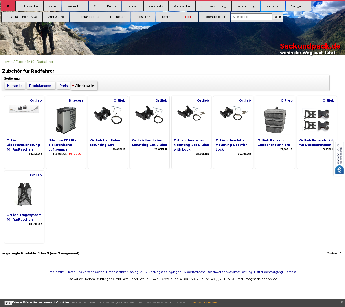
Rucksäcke (182, 6)
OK (8, 303)
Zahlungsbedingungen (165, 272)
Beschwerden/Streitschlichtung (229, 272)
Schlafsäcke (29, 6)
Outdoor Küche (105, 6)
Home (7, 62)
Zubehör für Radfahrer (34, 62)
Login (189, 16)
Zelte (52, 6)
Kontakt (290, 272)
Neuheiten (117, 16)
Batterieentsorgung (268, 272)
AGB (143, 272)
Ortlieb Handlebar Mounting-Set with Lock (232, 144)
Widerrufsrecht (194, 272)
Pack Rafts (156, 6)
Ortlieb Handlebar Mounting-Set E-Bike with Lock (191, 144)
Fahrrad (132, 6)
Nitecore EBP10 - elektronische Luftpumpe (62, 144)
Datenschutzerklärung (122, 272)
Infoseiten (143, 16)
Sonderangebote (87, 16)
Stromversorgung (213, 6)
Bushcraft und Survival (22, 16)
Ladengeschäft (214, 16)
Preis (63, 86)
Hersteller (168, 16)
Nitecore (76, 100)
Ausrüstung (56, 16)
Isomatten (273, 6)
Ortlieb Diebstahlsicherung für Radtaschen (23, 144)
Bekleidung (75, 6)
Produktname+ (41, 86)
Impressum (57, 272)
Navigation (298, 6)
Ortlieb (36, 100)
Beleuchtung (246, 6)
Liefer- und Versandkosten (85, 272)
